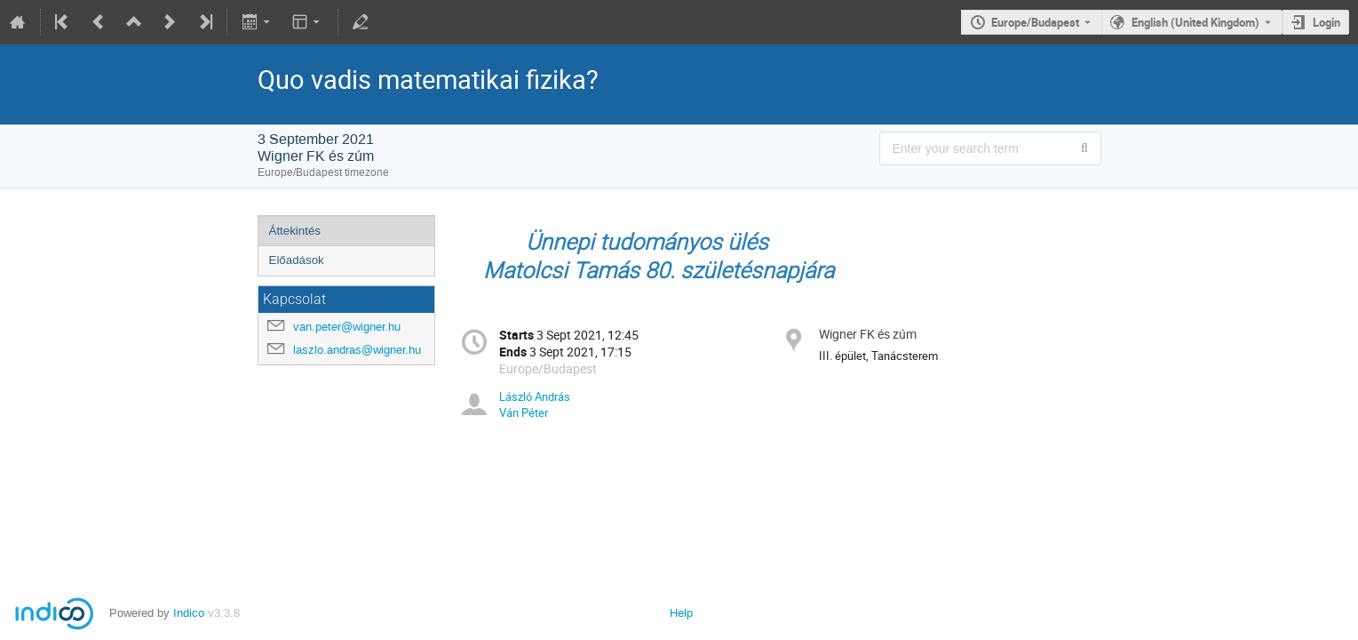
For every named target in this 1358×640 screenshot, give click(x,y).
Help (681, 612)
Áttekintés (295, 230)
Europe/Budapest (1035, 22)
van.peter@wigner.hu (347, 326)
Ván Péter (523, 412)
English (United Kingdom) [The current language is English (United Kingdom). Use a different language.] (1195, 22)
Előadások (296, 260)
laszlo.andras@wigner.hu (357, 349)
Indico (188, 612)
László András (534, 396)
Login (1326, 22)
